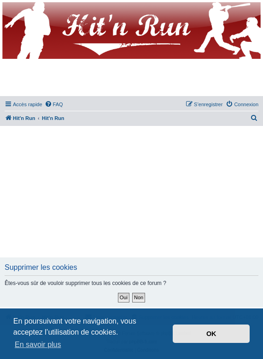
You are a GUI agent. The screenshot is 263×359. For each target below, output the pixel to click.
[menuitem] (54, 104)
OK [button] (211, 333)
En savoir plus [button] (38, 344)
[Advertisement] (132, 192)
